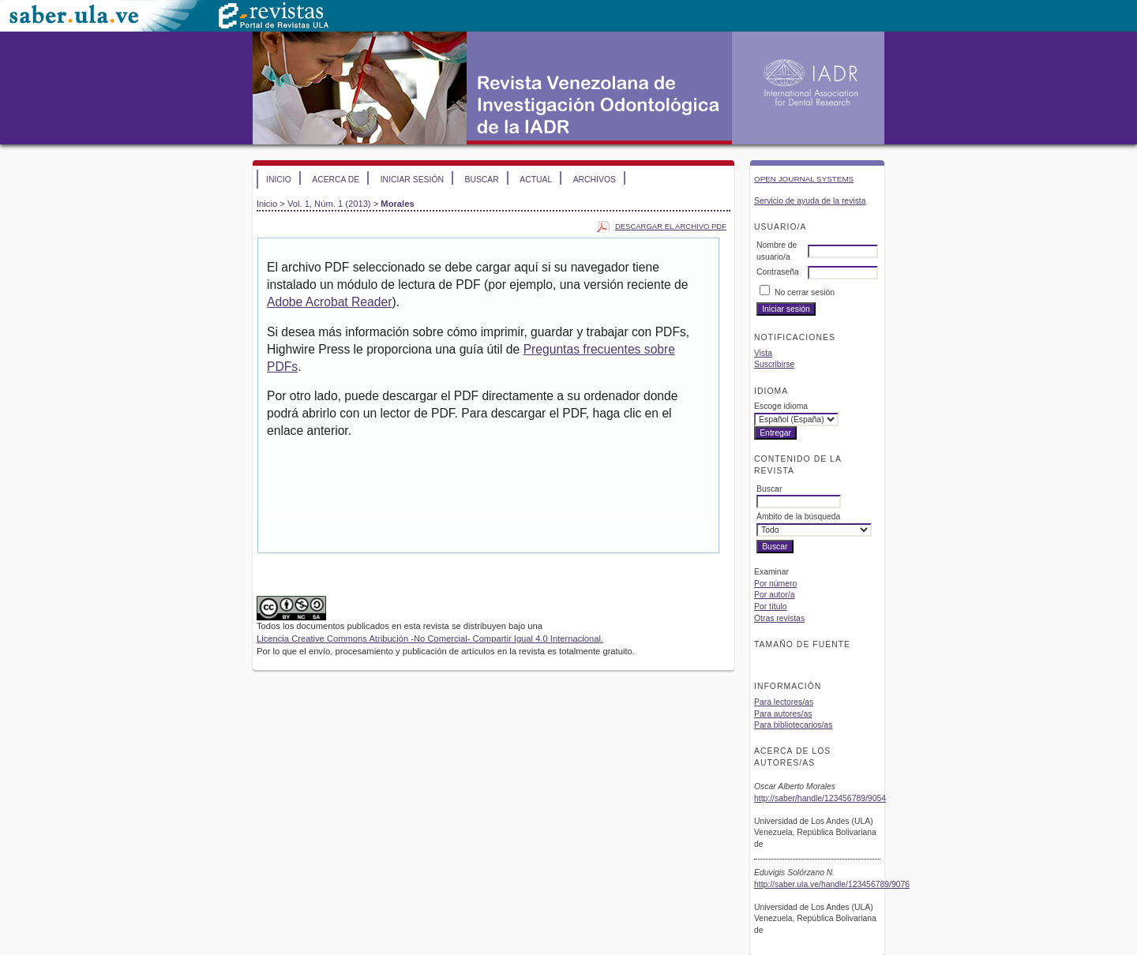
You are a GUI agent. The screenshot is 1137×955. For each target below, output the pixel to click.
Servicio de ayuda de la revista (810, 201)
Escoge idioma (781, 406)
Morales (397, 203)
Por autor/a (774, 594)
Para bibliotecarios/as (793, 725)
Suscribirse (774, 364)
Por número (775, 583)
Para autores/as (783, 714)
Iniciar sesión (412, 179)
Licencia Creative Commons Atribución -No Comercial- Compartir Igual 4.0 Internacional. (430, 638)
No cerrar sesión (805, 292)
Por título (770, 606)
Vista (763, 353)
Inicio (278, 179)
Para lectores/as (783, 702)
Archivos (594, 179)
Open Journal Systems (804, 178)
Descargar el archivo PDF (670, 226)
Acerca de (335, 179)
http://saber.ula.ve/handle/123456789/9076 (832, 884)
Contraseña (777, 272)
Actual (536, 179)
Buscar (481, 179)
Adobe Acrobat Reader (329, 302)
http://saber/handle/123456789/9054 (820, 798)
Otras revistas (779, 618)
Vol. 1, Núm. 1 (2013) (329, 203)
